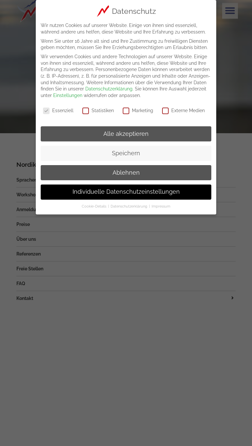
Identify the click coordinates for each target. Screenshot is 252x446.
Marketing (138, 108)
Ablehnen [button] (126, 170)
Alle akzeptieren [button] (126, 131)
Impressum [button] (161, 204)
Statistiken (98, 108)
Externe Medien (183, 108)
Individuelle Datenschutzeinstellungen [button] (126, 189)
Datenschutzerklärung (109, 86)
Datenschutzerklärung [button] (129, 204)
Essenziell (58, 108)
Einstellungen (67, 93)
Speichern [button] (126, 151)
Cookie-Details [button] (94, 204)
